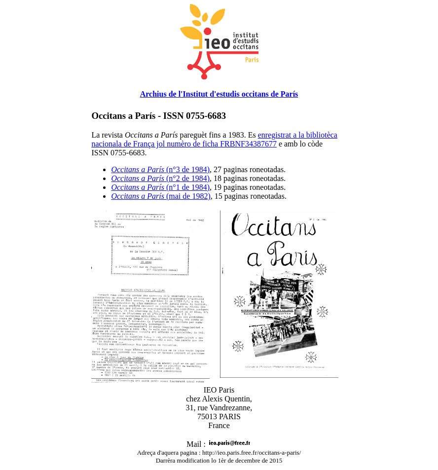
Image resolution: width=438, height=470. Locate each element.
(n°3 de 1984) (160, 169)
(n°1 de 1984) (160, 187)
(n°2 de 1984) (160, 178)
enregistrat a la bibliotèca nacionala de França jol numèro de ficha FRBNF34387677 (214, 139)
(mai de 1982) (160, 196)
